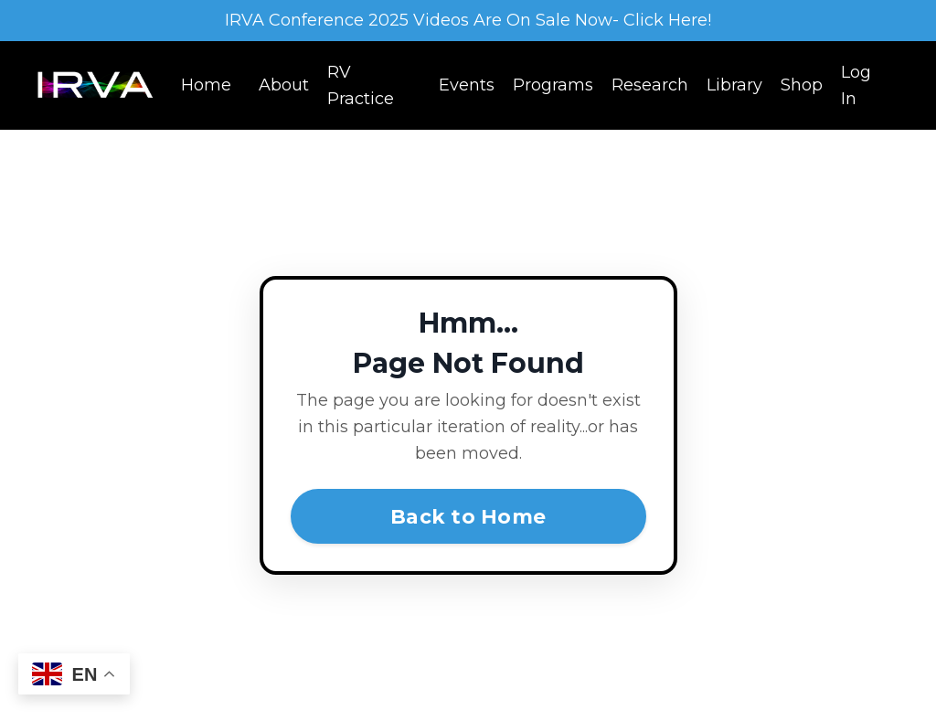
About (284, 85)
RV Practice (360, 85)
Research (650, 85)
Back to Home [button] (468, 516)
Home (206, 85)
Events (467, 85)
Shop (802, 85)
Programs (553, 85)
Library (734, 85)
